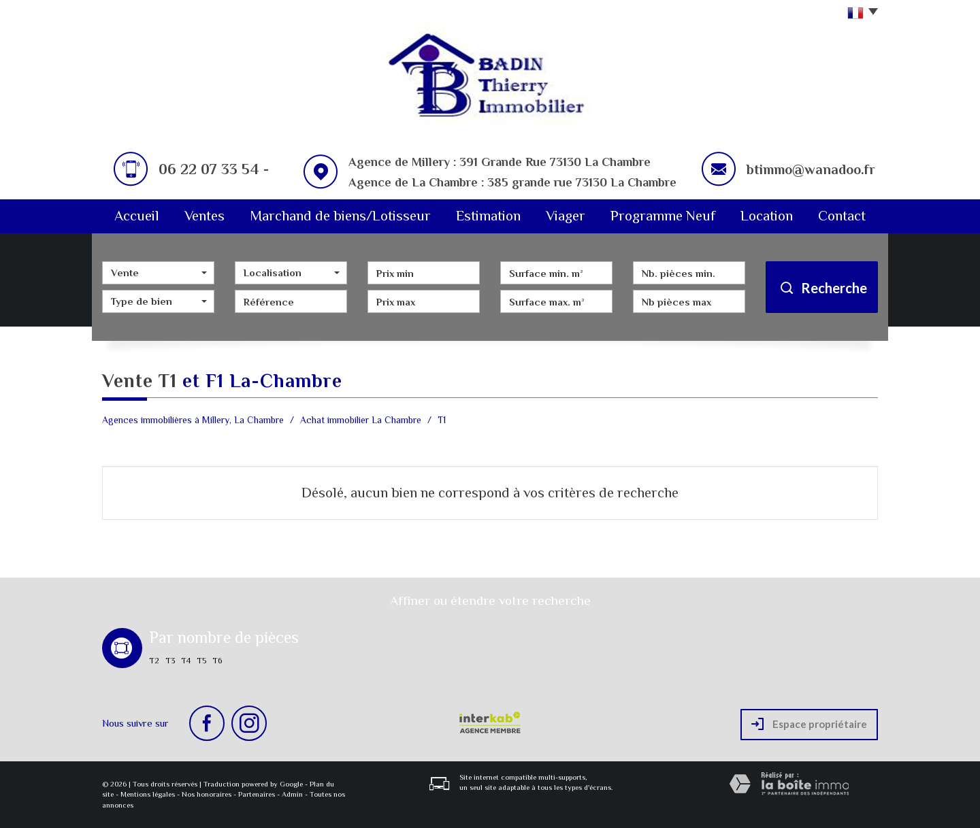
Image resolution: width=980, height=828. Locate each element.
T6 (217, 661)
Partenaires (256, 794)
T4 (186, 661)
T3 (170, 661)
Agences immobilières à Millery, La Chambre (193, 419)
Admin (292, 794)
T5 (201, 661)
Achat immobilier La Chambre (360, 419)
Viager (565, 216)
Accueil (136, 216)
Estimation (488, 216)
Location (766, 216)
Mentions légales (147, 794)
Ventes (204, 216)
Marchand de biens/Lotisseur (340, 216)
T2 (154, 661)
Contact (842, 216)
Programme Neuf (662, 216)
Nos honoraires (206, 794)
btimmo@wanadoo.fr (811, 169)
